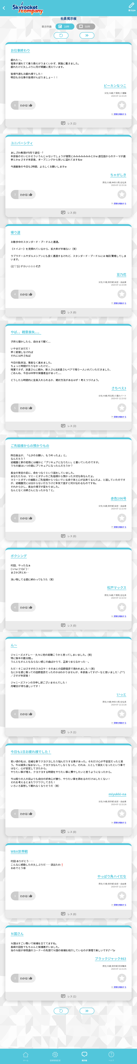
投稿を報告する (120, 114)
